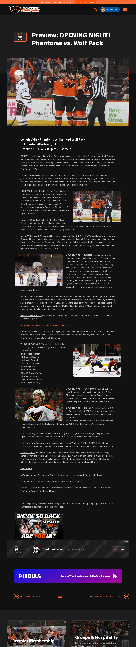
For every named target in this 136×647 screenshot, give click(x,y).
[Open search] (95, 9)
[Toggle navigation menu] (125, 9)
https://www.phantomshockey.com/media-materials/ (45, 325)
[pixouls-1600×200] (68, 575)
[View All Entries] (59, 596)
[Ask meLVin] (110, 9)
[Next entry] (95, 596)
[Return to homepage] (24, 9)
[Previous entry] (35, 596)
